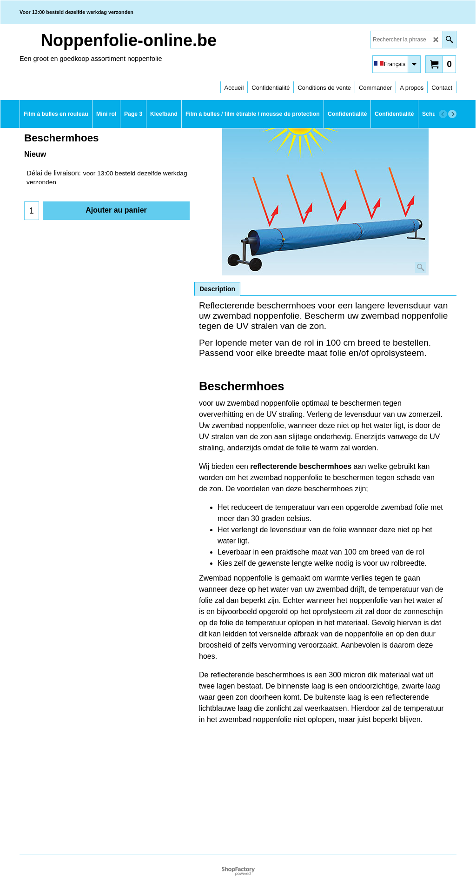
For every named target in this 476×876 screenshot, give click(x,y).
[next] (452, 114)
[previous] (443, 114)
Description (217, 289)
